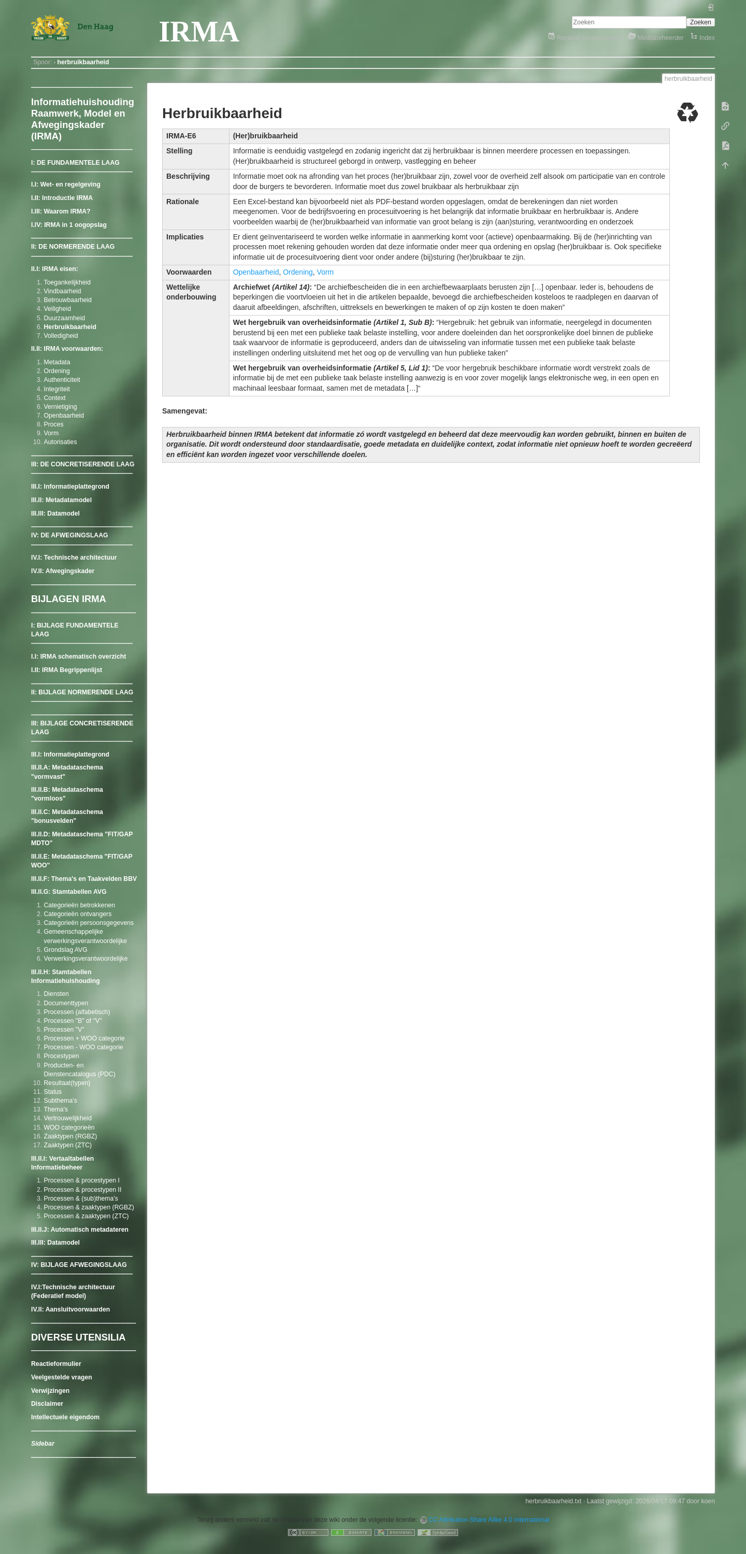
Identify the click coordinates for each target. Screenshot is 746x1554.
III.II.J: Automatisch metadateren (79, 1229)
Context (55, 398)
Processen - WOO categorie (83, 1047)
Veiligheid (57, 308)
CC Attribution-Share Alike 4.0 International (488, 1519)
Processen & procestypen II (83, 1189)
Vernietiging (60, 406)
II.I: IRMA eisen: (54, 269)
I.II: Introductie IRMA (62, 198)
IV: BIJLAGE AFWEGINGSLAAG (79, 1264)
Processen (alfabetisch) (77, 1012)
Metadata (57, 362)
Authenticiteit (62, 379)
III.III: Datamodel (55, 513)
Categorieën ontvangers (78, 914)
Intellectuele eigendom (65, 1417)
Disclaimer (47, 1403)
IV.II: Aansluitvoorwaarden (70, 1309)
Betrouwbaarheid (68, 300)
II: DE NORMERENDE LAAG (72, 246)
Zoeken (700, 22)
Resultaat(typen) (67, 1083)
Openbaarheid (64, 415)
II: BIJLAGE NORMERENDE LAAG (82, 692)
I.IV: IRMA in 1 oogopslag (69, 225)
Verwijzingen (50, 1390)
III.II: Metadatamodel (61, 500)
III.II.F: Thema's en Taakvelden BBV (84, 878)
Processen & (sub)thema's (81, 1198)
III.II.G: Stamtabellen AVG (69, 891)
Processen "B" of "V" (73, 1020)
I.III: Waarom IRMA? (61, 211)
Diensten (56, 993)
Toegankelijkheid (67, 282)
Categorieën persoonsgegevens (89, 922)
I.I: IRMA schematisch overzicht (78, 656)
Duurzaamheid (64, 318)
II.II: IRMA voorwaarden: (67, 348)
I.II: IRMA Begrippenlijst (66, 670)
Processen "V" (64, 1029)
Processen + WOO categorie (84, 1038)
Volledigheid (61, 335)
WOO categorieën (69, 1127)
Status (53, 1091)
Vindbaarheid (62, 291)
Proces (54, 424)
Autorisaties (60, 442)
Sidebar (42, 1443)
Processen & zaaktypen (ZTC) (86, 1216)
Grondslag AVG (66, 949)
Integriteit (57, 389)
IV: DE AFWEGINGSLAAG (69, 535)
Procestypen (61, 1056)
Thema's (56, 1109)
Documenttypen (66, 1003)
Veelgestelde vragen (61, 1377)
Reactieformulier (56, 1363)
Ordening (57, 371)
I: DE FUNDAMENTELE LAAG (75, 162)
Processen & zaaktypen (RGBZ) (89, 1207)
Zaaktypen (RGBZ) (70, 1136)
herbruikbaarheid (83, 62)
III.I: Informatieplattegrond (70, 486)
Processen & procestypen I (82, 1180)
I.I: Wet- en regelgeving (66, 184)
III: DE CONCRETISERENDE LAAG (82, 464)
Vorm (51, 433)
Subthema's (60, 1100)
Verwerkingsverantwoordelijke (86, 958)
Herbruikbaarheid (70, 327)
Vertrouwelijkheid (68, 1118)
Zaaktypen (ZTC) (68, 1145)
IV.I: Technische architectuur (74, 557)
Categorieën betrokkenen (80, 905)
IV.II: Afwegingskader (62, 571)
